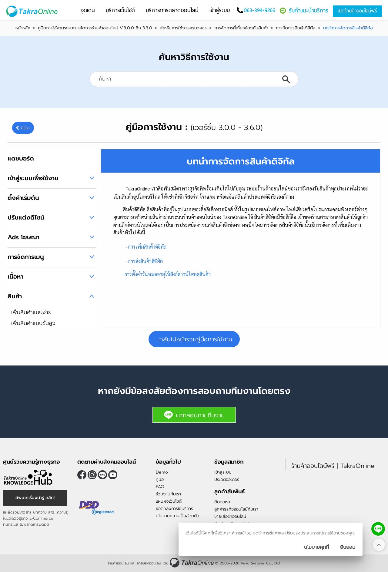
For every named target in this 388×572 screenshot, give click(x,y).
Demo (162, 472)
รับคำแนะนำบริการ (308, 10)
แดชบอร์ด (21, 158)
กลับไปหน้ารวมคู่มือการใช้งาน (195, 339)
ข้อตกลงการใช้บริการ (174, 508)
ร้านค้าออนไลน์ (118, 563)
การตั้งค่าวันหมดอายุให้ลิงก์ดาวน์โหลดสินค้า (168, 274)
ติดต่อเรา (222, 502)
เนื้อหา (15, 276)
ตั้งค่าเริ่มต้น (23, 197)
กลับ (25, 127)
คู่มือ (160, 479)
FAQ (160, 487)
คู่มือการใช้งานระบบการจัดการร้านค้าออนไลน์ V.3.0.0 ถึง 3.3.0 (95, 28)
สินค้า (15, 296)
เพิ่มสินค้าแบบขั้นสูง (33, 323)
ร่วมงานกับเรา (168, 494)
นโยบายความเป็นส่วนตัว (177, 516)
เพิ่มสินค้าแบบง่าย (31, 312)
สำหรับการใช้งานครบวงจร (183, 28)
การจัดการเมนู (26, 256)
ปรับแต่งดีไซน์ (26, 217)
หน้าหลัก (22, 28)
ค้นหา (286, 79)
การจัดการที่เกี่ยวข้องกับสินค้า (241, 28)
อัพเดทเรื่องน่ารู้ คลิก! (35, 497)
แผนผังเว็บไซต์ (169, 501)
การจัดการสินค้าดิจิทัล (296, 28)
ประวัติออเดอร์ (226, 479)
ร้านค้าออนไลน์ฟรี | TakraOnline (332, 465)
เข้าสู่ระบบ (223, 472)
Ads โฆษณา (23, 237)
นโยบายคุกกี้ (316, 547)
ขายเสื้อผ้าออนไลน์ (230, 516)
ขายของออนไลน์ (149, 563)
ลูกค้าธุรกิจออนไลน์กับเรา (236, 509)
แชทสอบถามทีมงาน (194, 415)
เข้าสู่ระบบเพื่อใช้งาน (33, 178)
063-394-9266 (259, 10)
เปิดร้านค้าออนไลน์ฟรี (357, 11)
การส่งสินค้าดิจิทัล (145, 261)
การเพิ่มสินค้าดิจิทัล (147, 246)
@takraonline (102, 474)
